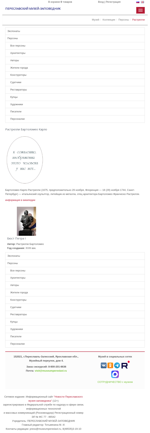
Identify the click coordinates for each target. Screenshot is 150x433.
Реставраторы (18, 89)
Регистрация (113, 1)
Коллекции (109, 19)
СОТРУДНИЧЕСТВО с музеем (115, 381)
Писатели (16, 111)
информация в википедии (20, 200)
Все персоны (17, 45)
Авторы (14, 60)
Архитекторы (17, 53)
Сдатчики (15, 82)
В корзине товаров (60, 1)
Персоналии (17, 118)
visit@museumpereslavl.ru (51, 370)
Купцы (14, 97)
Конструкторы (18, 74)
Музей (95, 19)
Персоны (123, 19)
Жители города (19, 67)
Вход (101, 1)
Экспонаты (13, 31)
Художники (16, 104)
